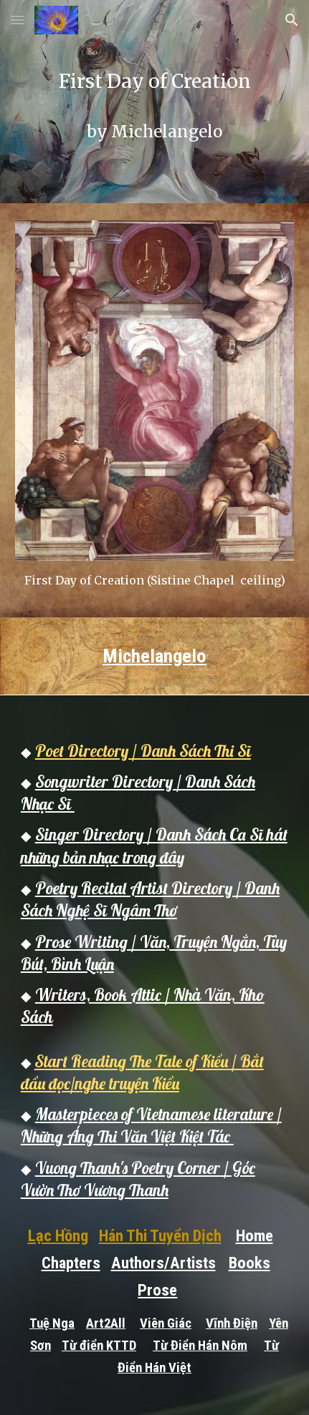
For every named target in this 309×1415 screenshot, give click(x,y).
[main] (154, 102)
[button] (17, 19)
